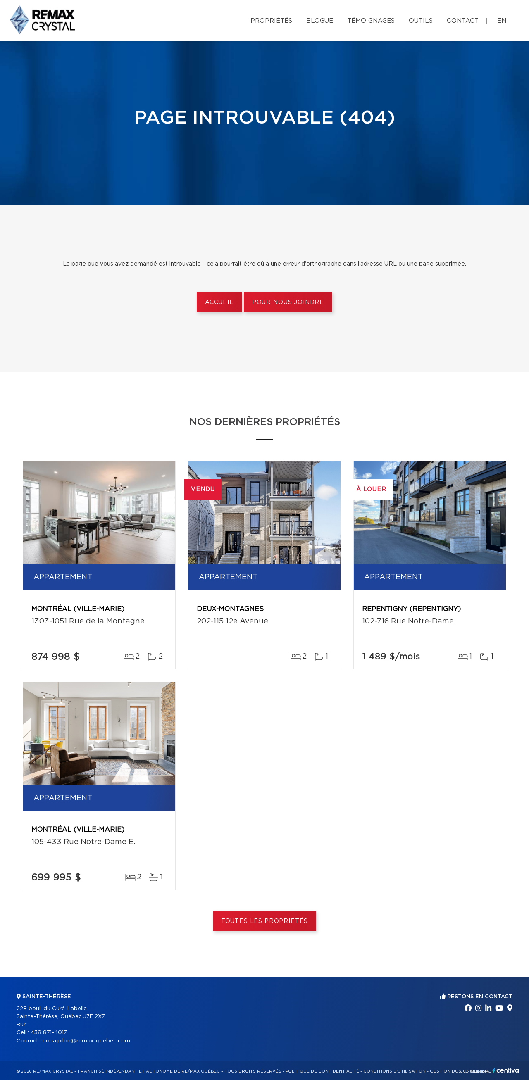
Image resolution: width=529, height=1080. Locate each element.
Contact (463, 21)
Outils (421, 21)
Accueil (219, 302)
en (501, 21)
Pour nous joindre (288, 302)
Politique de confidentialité (322, 1071)
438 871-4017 (49, 1032)
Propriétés (271, 21)
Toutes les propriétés (264, 921)
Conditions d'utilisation (394, 1071)
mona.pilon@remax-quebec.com (85, 1041)
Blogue (319, 21)
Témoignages (371, 21)
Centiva (506, 1070)
